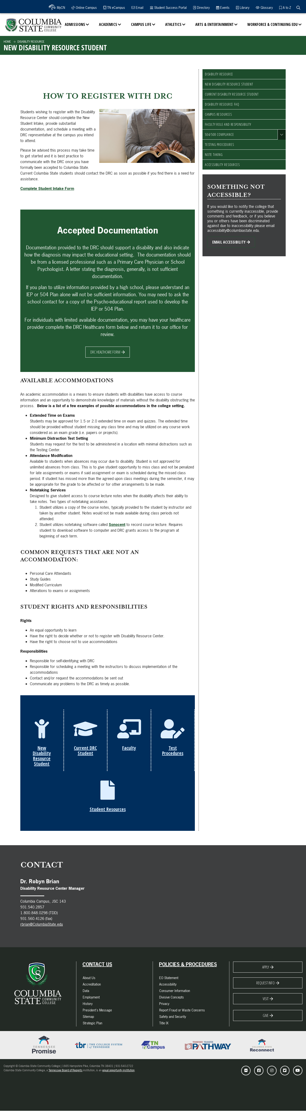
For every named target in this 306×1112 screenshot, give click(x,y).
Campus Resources (218, 114)
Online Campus (84, 7)
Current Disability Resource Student (232, 94)
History (88, 1005)
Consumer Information (174, 992)
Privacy (164, 1005)
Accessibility (167, 985)
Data (86, 992)
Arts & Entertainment (214, 24)
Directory (201, 7)
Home (7, 42)
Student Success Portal (168, 7)
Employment (91, 998)
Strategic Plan (92, 1024)
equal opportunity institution (118, 1071)
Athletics (173, 24)
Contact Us (97, 966)
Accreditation (92, 985)
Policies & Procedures (188, 966)
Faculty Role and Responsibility (228, 124)
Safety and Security (172, 1017)
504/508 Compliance (219, 134)
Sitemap (88, 1017)
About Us (89, 979)
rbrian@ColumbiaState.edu (41, 925)
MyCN (60, 7)
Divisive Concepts (171, 998)
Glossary (264, 7)
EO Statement (168, 979)
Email (137, 7)
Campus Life (141, 24)
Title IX (164, 1024)
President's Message (97, 1011)
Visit (265, 1000)
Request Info (265, 984)
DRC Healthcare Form (105, 352)
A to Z (285, 7)
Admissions (75, 24)
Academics (108, 24)
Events (223, 7)
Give (265, 1016)
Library (242, 7)
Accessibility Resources (222, 164)
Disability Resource (30, 42)
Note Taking (214, 154)
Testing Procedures (219, 144)
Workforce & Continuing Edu (272, 24)
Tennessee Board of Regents (65, 1071)
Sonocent (117, 524)
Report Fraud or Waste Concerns (182, 1011)
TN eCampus (114, 7)
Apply (265, 968)
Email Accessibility (229, 242)
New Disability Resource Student (229, 84)
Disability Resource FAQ (222, 104)
